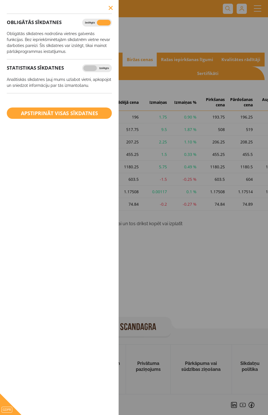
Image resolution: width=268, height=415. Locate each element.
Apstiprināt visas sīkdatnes (59, 113)
